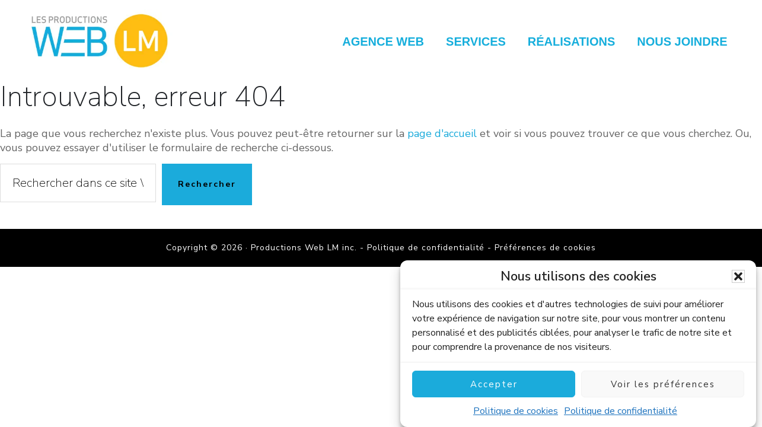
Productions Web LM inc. (102, 40)
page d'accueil (442, 133)
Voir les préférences (663, 385)
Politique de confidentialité (620, 412)
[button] (738, 278)
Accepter (494, 385)
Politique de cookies (515, 412)
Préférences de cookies (545, 247)
